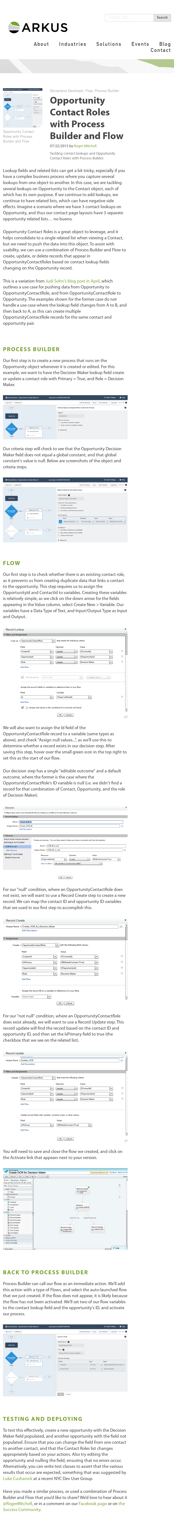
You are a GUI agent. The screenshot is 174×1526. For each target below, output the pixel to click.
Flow (89, 90)
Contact (161, 50)
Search (162, 18)
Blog (165, 44)
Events (140, 44)
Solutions (109, 44)
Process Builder (107, 90)
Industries (72, 44)
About (41, 44)
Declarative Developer (66, 90)
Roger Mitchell (85, 146)
